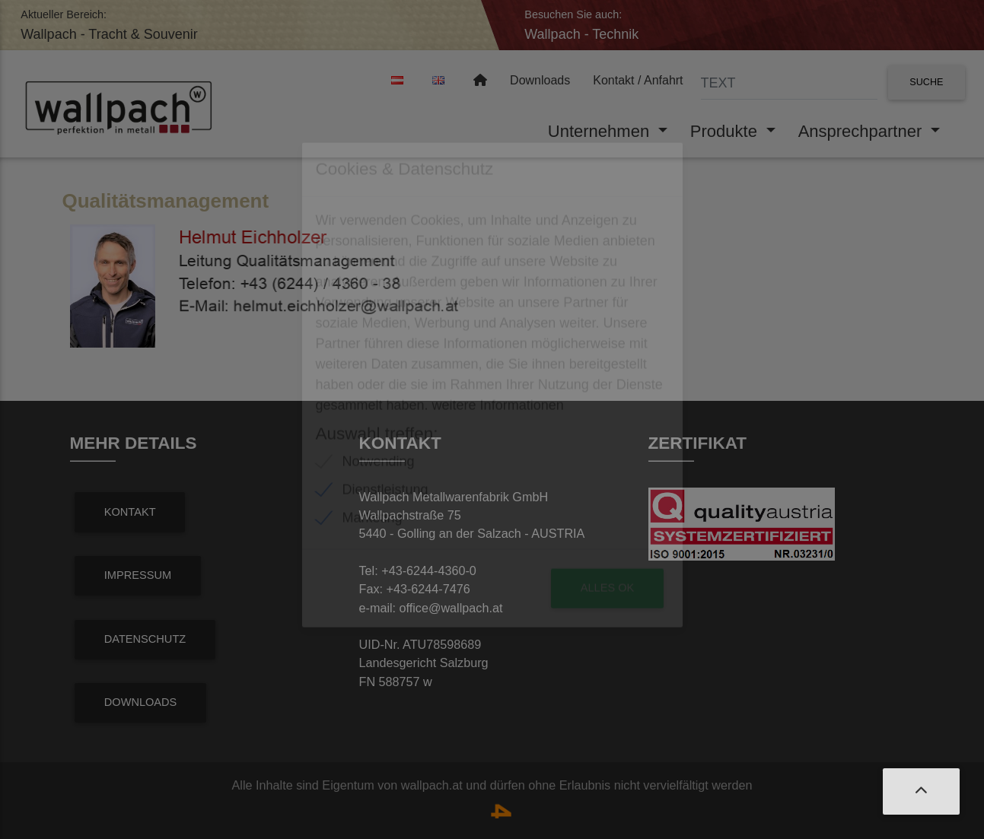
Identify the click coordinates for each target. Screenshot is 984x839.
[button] (921, 791)
